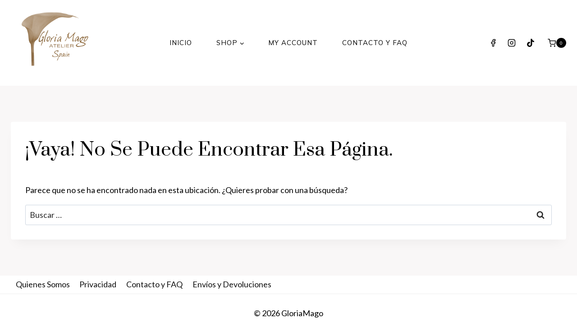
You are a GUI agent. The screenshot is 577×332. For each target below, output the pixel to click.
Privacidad (97, 284)
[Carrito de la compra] (557, 42)
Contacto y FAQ (375, 42)
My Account (293, 42)
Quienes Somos (43, 284)
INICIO (180, 42)
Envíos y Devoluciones (231, 284)
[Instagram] (512, 43)
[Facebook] (493, 43)
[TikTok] (530, 43)
